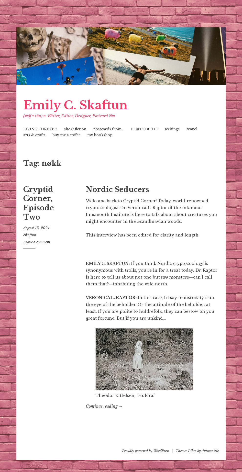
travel (192, 129)
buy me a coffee (66, 135)
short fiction (75, 129)
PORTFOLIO (143, 129)
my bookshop (99, 135)
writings (172, 129)
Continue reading (104, 406)
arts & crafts (34, 135)
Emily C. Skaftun (75, 105)
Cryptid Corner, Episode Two (38, 203)
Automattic (210, 451)
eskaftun (29, 235)
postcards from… (108, 129)
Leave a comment (36, 242)
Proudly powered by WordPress (145, 451)
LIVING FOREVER (40, 129)
